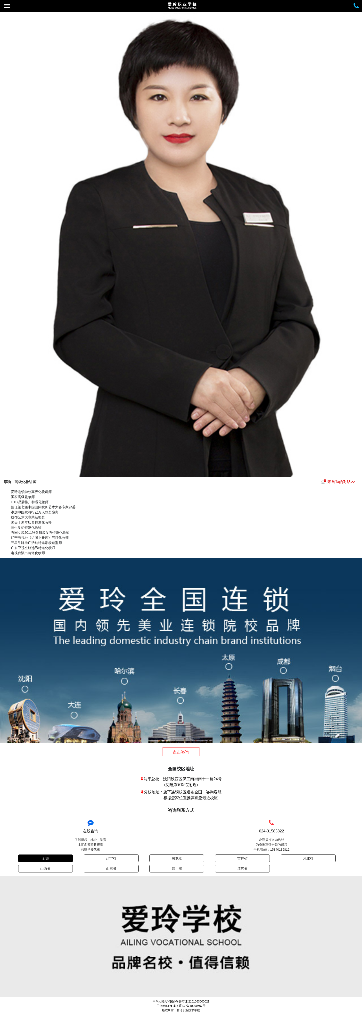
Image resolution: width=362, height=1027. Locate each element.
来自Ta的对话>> (341, 482)
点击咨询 (181, 752)
